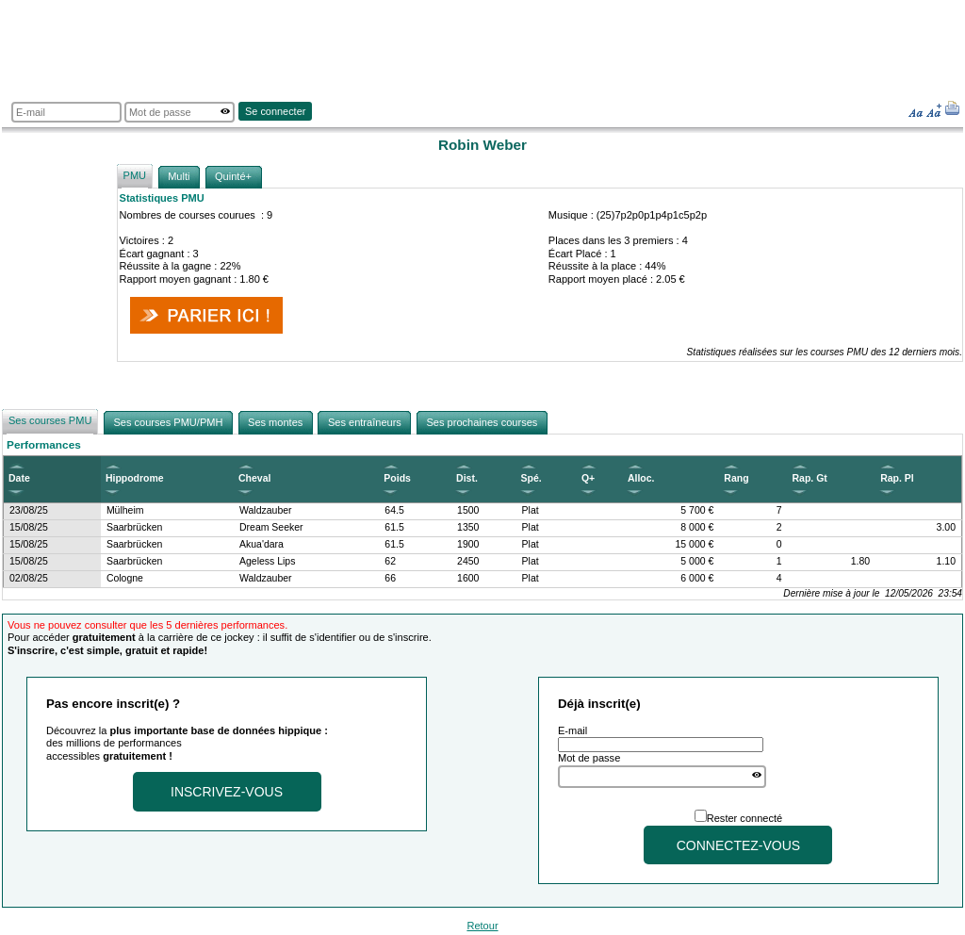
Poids (397, 478)
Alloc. (641, 478)
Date (19, 478)
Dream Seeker (271, 527)
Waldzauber (265, 510)
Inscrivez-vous (227, 791)
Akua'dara (261, 544)
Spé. (531, 478)
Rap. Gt (810, 478)
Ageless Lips (267, 561)
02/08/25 (28, 578)
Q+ (588, 478)
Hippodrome (135, 478)
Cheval (254, 478)
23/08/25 (28, 510)
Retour (482, 925)
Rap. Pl (897, 478)
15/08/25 (28, 527)
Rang (736, 478)
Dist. (467, 478)
